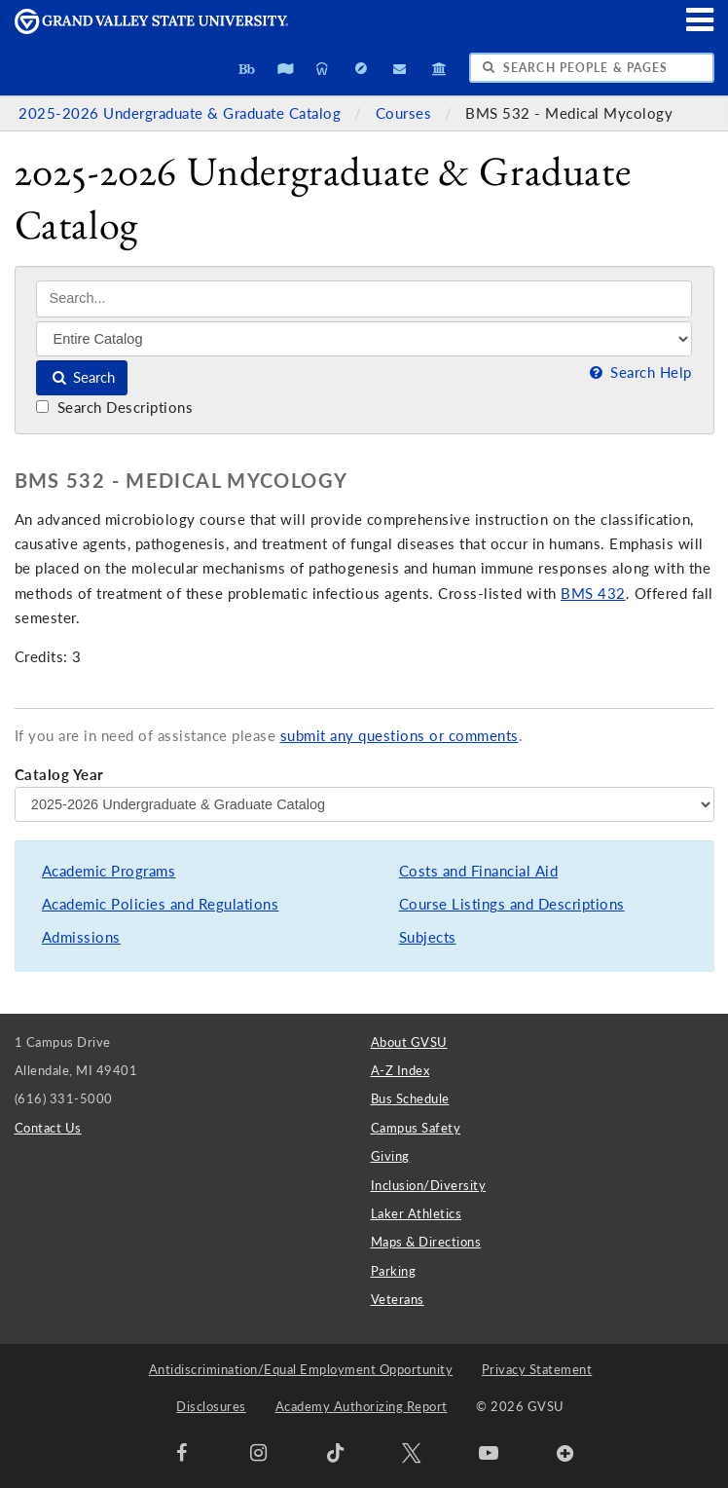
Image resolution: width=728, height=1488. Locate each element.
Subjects (427, 937)
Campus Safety (416, 1127)
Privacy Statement (537, 1369)
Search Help (638, 372)
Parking (394, 1271)
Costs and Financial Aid (479, 871)
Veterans (397, 1299)
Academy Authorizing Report (361, 1406)
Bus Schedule (410, 1098)
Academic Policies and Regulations (160, 904)
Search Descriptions (114, 407)
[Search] (364, 298)
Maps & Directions (426, 1241)
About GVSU (409, 1042)
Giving (390, 1156)
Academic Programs (109, 871)
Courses (406, 113)
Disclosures (211, 1406)
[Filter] (364, 338)
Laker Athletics (416, 1213)
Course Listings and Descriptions (512, 904)
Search (82, 377)
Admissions (81, 937)
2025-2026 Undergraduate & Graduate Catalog (182, 113)
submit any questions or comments (399, 735)
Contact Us (48, 1127)
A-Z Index (400, 1070)
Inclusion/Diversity (429, 1185)
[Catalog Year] (364, 804)
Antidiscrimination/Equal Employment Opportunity (301, 1369)
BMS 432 (593, 593)
